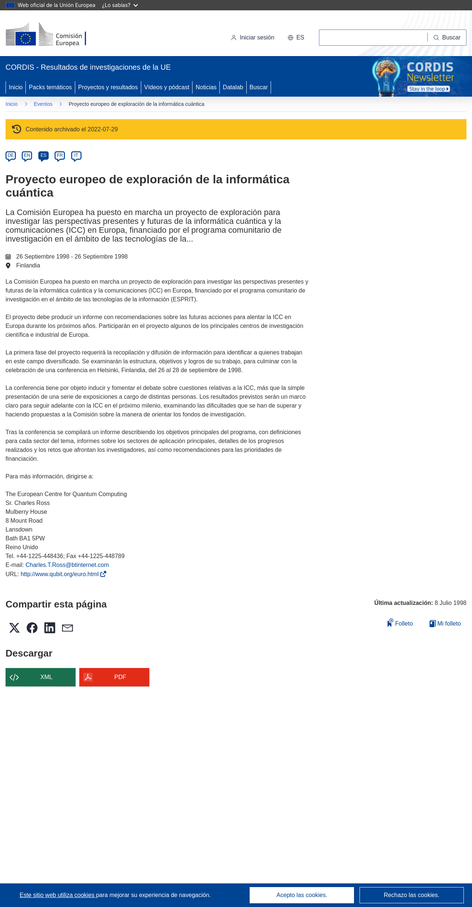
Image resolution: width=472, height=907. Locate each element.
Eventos (43, 104)
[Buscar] (447, 38)
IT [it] (76, 155)
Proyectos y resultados (108, 87)
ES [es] (43, 155)
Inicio (15, 87)
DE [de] (11, 155)
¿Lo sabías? (120, 5)
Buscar (259, 87)
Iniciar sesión (252, 37)
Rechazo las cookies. (412, 895)
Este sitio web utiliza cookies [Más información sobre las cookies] (58, 895)
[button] (296, 38)
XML (47, 677)
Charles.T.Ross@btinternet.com (67, 565)
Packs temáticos (50, 87)
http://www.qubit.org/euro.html (61, 574)
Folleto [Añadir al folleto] (400, 622)
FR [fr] (60, 155)
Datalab (233, 87)
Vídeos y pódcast (167, 87)
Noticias (205, 87)
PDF (120, 677)
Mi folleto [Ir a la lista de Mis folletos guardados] (445, 623)
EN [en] (27, 155)
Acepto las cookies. (302, 895)
